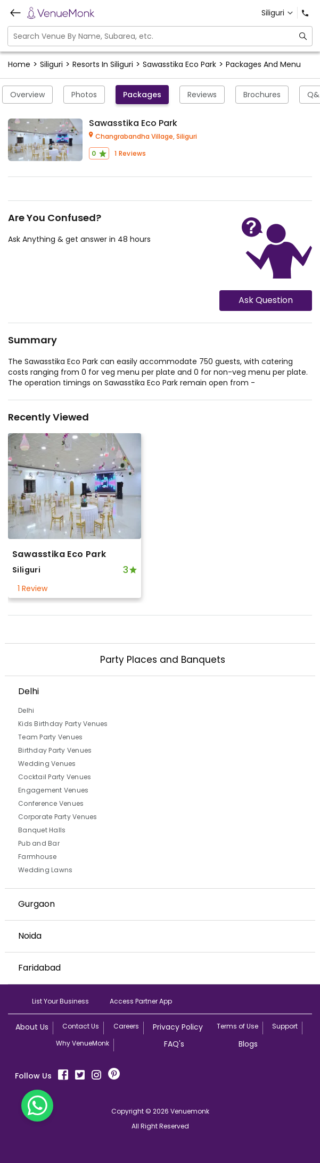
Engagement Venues (53, 790)
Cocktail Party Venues (54, 776)
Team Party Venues (50, 736)
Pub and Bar (39, 843)
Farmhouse (37, 856)
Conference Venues (51, 803)
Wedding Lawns (45, 869)
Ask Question (266, 300)
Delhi (26, 710)
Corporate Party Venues (57, 816)
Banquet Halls (41, 830)
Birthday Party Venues (55, 750)
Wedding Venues (47, 763)
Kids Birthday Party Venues (63, 723)
